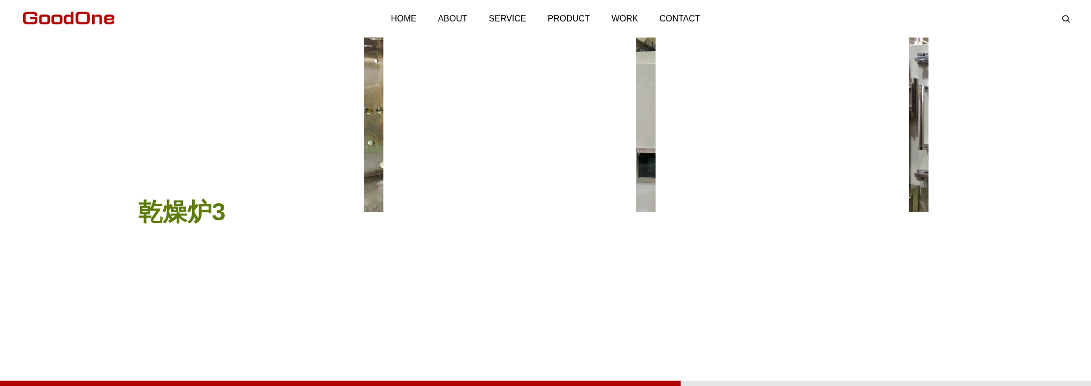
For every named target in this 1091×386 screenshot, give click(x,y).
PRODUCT (569, 18)
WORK (625, 18)
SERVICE (508, 18)
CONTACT (679, 18)
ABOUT (452, 18)
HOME (403, 18)
